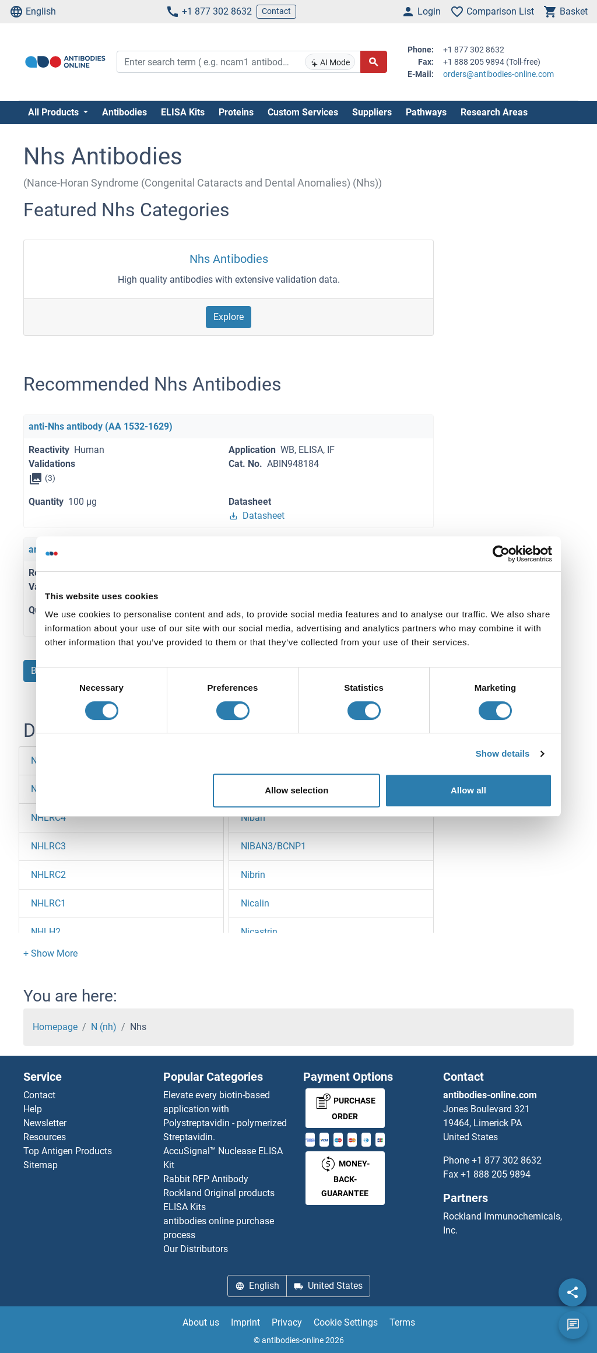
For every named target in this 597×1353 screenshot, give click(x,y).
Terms (402, 1322)
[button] (50, 953)
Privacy (287, 1322)
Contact (276, 11)
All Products (54, 112)
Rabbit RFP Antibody (205, 1179)
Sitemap (40, 1165)
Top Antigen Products (67, 1151)
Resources (44, 1137)
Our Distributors (195, 1248)
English (32, 12)
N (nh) (104, 1026)
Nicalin (255, 903)
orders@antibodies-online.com (498, 74)
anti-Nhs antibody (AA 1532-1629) (101, 426)
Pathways (426, 112)
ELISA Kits (183, 112)
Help (32, 1109)
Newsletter (44, 1123)
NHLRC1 (48, 903)
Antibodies (124, 112)
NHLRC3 (48, 846)
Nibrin (253, 874)
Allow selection (296, 790)
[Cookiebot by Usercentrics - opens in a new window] (501, 554)
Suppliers (372, 112)
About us (200, 1322)
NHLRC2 (48, 874)
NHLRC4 (48, 817)
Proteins (236, 112)
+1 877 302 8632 (209, 12)
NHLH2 (46, 931)
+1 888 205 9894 (496, 1174)
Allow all (468, 790)
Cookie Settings (346, 1322)
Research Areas (494, 112)
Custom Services (303, 112)
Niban (253, 817)
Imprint (245, 1322)
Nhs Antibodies (228, 259)
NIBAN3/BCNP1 (273, 846)
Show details (503, 753)
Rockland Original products (219, 1193)
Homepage (55, 1026)
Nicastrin (259, 931)
